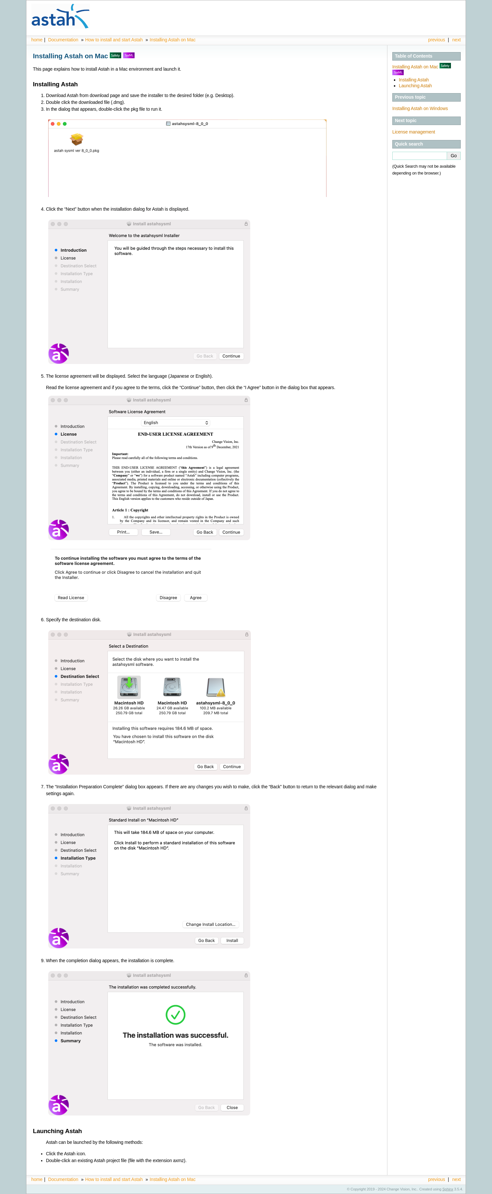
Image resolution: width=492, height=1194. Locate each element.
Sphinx (447, 1189)
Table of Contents (413, 56)
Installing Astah (414, 79)
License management (413, 131)
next (456, 39)
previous (436, 39)
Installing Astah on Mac (172, 39)
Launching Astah (415, 85)
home (36, 39)
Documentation (63, 39)
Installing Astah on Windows (420, 108)
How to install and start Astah (114, 39)
